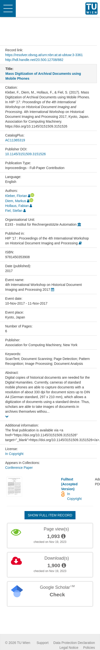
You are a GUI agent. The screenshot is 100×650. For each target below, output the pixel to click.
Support (43, 643)
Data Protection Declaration (74, 643)
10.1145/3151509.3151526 (25, 154)
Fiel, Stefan (13, 211)
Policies (89, 648)
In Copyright (14, 454)
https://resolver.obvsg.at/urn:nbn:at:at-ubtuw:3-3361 (44, 55)
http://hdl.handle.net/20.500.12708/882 (34, 60)
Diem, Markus (15, 201)
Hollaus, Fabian (17, 206)
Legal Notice (68, 648)
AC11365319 (15, 140)
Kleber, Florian (16, 196)
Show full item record (50, 515)
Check (57, 594)
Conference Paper (19, 468)
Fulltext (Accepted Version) (69, 484)
